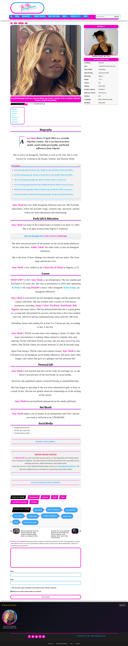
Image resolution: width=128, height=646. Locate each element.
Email (11, 579)
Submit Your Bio (39, 16)
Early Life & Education (15, 112)
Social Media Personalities (19, 502)
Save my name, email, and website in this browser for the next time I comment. (34, 588)
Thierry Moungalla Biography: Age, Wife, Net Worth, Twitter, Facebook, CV (40, 180)
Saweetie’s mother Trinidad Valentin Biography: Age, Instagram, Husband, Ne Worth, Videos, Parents (44, 194)
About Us (50, 643)
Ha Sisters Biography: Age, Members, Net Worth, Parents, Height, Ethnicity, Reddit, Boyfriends (44, 175)
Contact (78, 643)
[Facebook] (29, 636)
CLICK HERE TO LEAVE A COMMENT (45, 441)
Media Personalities (21, 23)
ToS (71, 643)
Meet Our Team (54, 16)
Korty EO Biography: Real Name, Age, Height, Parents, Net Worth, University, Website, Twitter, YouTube (44, 170)
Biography (26, 16)
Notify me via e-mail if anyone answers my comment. (26, 591)
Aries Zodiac (18, 516)
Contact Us (76, 16)
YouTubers (34, 502)
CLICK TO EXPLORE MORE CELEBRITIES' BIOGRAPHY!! (45, 482)
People (63, 497)
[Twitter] (33, 636)
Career (13, 115)
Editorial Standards (61, 643)
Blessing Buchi (38, 104)
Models (26, 23)
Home (17, 16)
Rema (17, 287)
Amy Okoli (38, 510)
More (85, 16)
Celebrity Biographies (50, 516)
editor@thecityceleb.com (67, 466)
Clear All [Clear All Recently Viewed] (122, 605)
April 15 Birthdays (54, 510)
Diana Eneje (69, 287)
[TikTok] (43, 636)
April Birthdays (71, 510)
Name (12, 571)
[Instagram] (40, 636)
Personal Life (15, 117)
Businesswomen (33, 497)
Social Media (15, 122)
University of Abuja (30, 522)
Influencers (45, 497)
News (65, 16)
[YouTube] (36, 636)
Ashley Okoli (32, 516)
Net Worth (14, 119)
